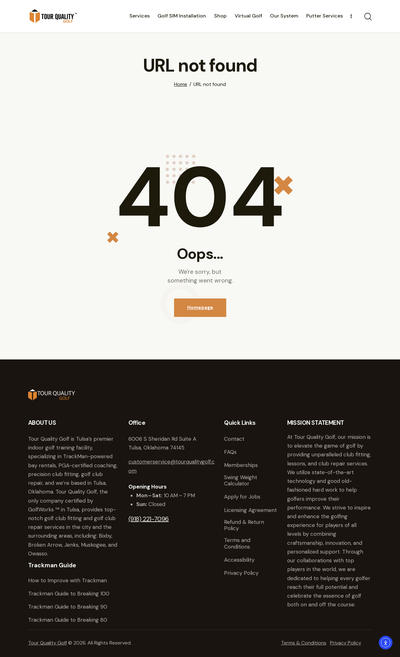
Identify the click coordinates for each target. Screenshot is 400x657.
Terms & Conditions (303, 642)
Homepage (200, 307)
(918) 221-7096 (148, 519)
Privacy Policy (345, 642)
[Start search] (368, 17)
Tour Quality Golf (47, 642)
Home (180, 84)
